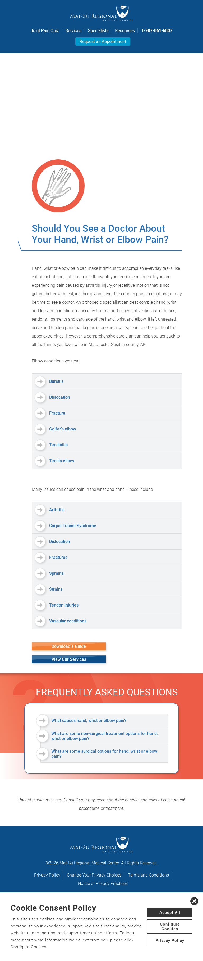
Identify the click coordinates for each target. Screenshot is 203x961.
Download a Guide (69, 646)
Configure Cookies (170, 926)
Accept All (169, 912)
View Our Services (69, 659)
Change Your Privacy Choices (94, 875)
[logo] (101, 13)
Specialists (98, 31)
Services (73, 31)
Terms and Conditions (148, 875)
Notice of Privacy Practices (103, 883)
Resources (125, 31)
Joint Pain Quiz (45, 31)
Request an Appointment (103, 41)
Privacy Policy (47, 875)
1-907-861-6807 (156, 31)
